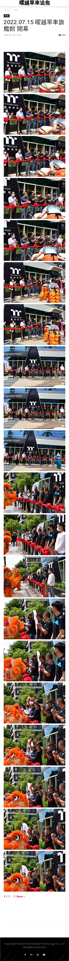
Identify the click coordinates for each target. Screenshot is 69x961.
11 (14, 896)
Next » (21, 896)
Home (7, 10)
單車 (16, 10)
